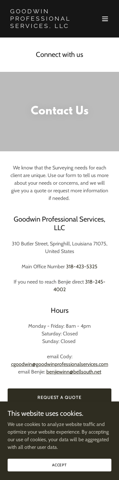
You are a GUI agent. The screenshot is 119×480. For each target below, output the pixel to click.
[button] (105, 18)
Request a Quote (59, 397)
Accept (59, 465)
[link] (44, 26)
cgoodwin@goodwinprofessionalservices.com (59, 364)
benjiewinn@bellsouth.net (73, 372)
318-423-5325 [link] (81, 267)
